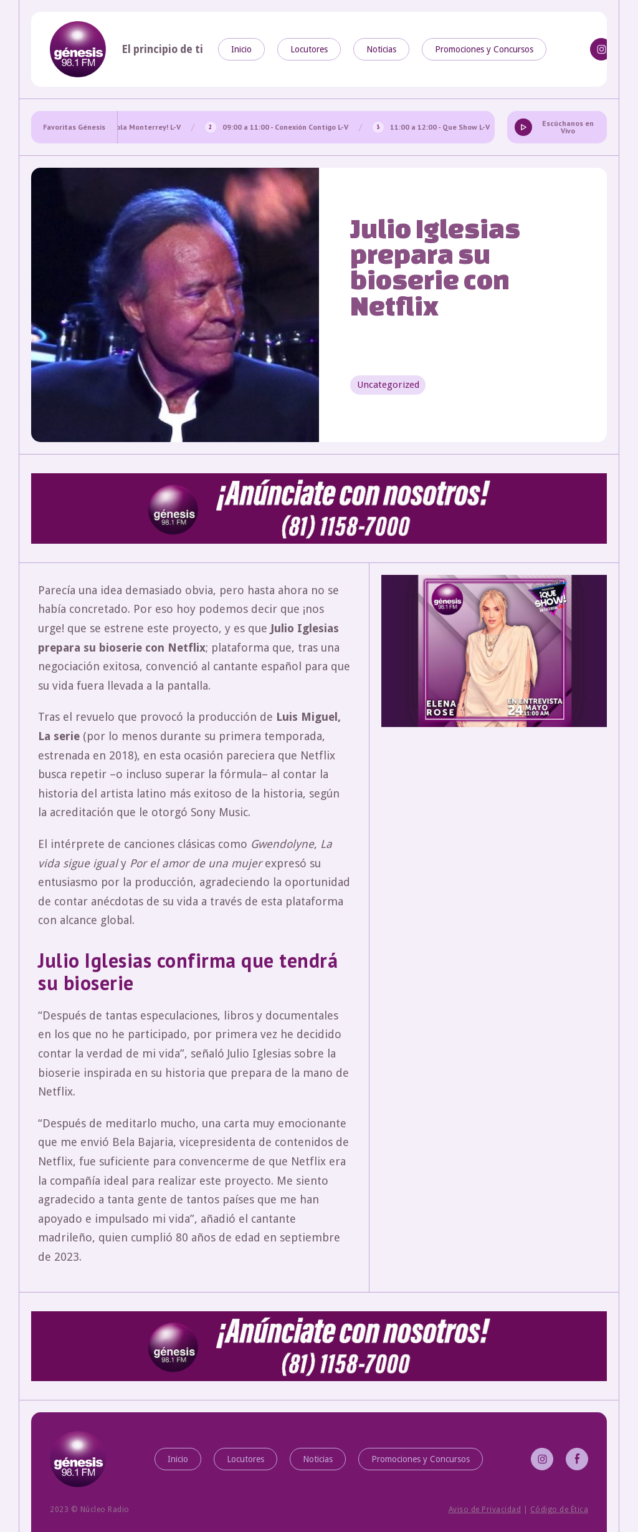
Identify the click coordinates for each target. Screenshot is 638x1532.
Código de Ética (559, 1509)
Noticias (381, 49)
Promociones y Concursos (484, 49)
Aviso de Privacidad (485, 1509)
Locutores (309, 49)
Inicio (241, 49)
